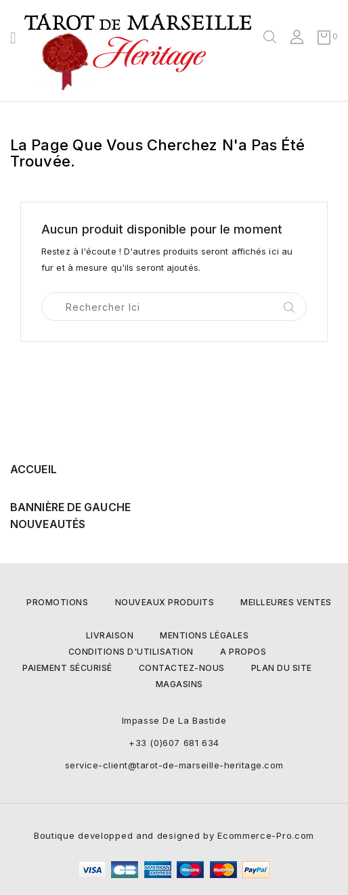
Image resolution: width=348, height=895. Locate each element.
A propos (243, 652)
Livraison (110, 635)
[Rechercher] (174, 306)
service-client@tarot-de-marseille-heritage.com (174, 765)
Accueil (33, 469)
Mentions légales (204, 635)
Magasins (179, 684)
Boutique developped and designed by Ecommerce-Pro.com (174, 835)
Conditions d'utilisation (131, 652)
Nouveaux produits (165, 602)
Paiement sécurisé (67, 668)
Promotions (57, 602)
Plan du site (281, 668)
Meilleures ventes (286, 602)
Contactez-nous (182, 668)
